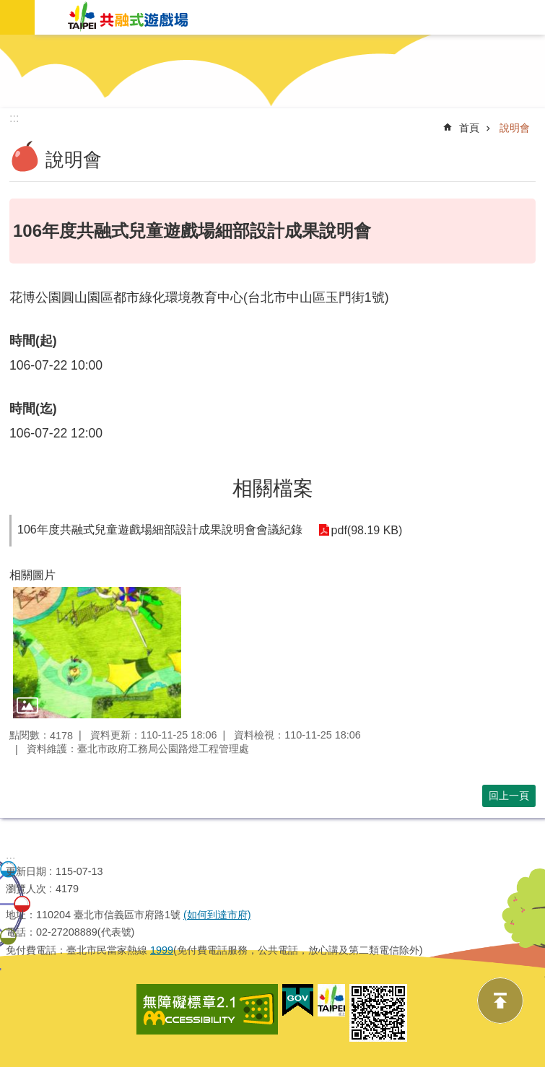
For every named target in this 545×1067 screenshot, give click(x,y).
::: (10, 860)
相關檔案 (272, 488)
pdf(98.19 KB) (365, 530)
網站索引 (17, 17)
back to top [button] (500, 1000)
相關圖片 (32, 575)
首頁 (469, 128)
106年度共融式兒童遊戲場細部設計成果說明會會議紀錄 (159, 529)
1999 (161, 950)
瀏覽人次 (26, 888)
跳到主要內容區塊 (7, 42)
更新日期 (26, 871)
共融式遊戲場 (128, 17)
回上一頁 (509, 795)
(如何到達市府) (217, 914)
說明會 (515, 128)
